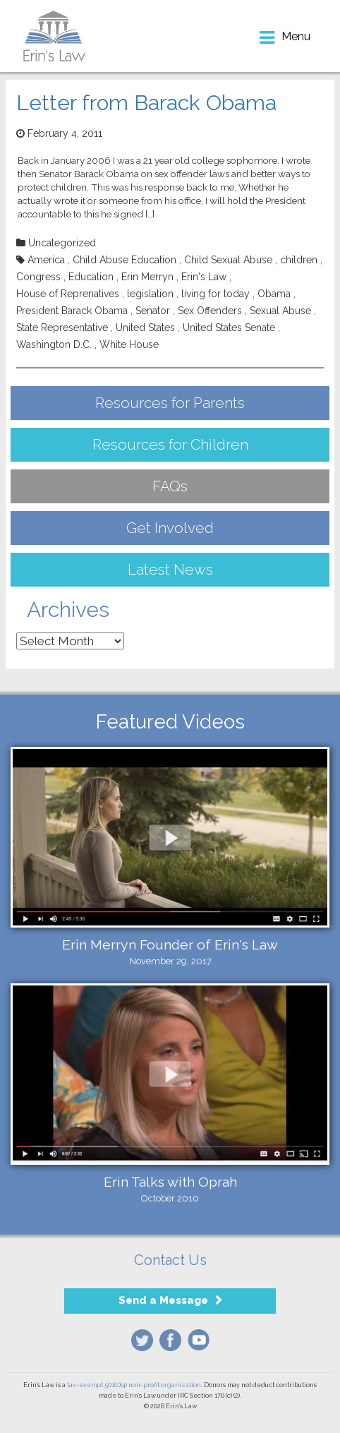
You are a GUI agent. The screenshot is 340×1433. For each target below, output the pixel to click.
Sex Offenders (210, 310)
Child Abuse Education (124, 259)
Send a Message (163, 1300)
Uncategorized (62, 242)
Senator (152, 310)
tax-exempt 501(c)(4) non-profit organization (134, 1385)
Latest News (170, 569)
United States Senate (229, 327)
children (298, 259)
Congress (38, 276)
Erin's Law (203, 276)
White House (129, 344)
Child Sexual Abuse (228, 259)
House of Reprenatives (67, 293)
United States (145, 327)
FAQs (170, 486)
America (46, 259)
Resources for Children (170, 444)
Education (91, 276)
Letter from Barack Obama (146, 102)
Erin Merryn (147, 276)
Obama (274, 293)
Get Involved (170, 527)
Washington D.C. (54, 344)
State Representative (62, 327)
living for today (215, 293)
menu (295, 36)
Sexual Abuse (280, 310)
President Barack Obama (72, 310)
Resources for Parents (170, 403)
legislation (150, 293)
